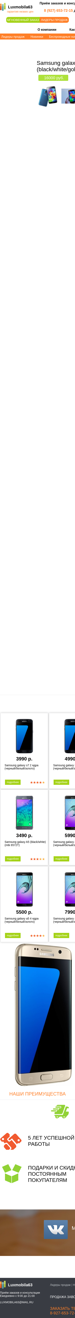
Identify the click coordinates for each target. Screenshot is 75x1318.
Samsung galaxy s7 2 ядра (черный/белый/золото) (21, 767)
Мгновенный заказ (23, 20)
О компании (47, 29)
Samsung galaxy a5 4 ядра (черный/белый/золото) (22, 920)
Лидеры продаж (54, 20)
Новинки (37, 37)
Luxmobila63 (20, 7)
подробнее (13, 782)
